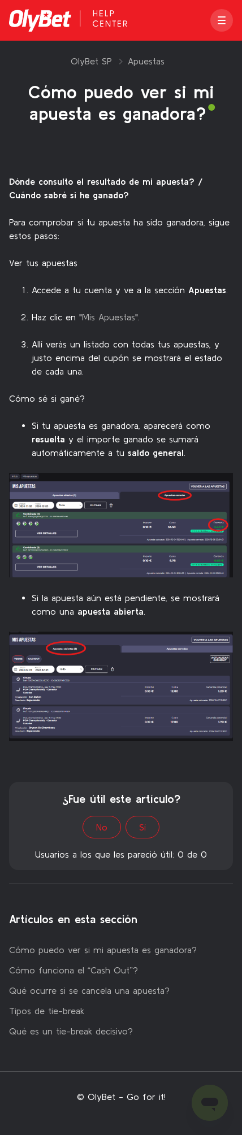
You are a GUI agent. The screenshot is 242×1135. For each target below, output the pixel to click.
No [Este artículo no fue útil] (101, 827)
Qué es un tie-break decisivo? (71, 1031)
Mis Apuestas (108, 317)
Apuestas (146, 61)
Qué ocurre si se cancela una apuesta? (89, 990)
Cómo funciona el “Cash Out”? (73, 970)
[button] (221, 20)
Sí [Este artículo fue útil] (142, 827)
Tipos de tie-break (46, 1011)
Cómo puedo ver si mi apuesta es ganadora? (103, 950)
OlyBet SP (91, 61)
